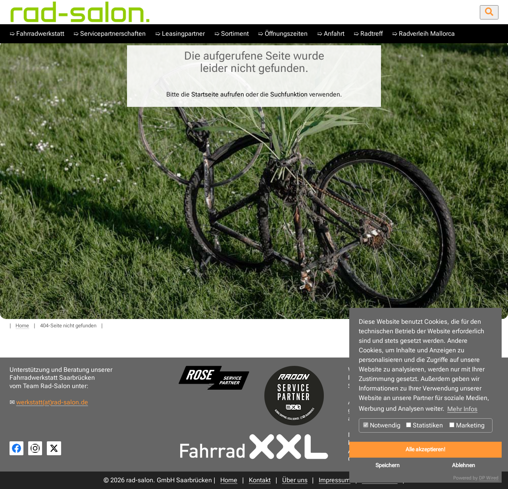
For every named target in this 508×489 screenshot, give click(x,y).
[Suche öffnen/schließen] (489, 12)
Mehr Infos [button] (462, 409)
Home (22, 326)
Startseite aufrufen (217, 94)
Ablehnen (463, 465)
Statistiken (424, 425)
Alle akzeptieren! (425, 449)
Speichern (387, 465)
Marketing (467, 425)
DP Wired (488, 478)
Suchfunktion (289, 94)
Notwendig (381, 425)
